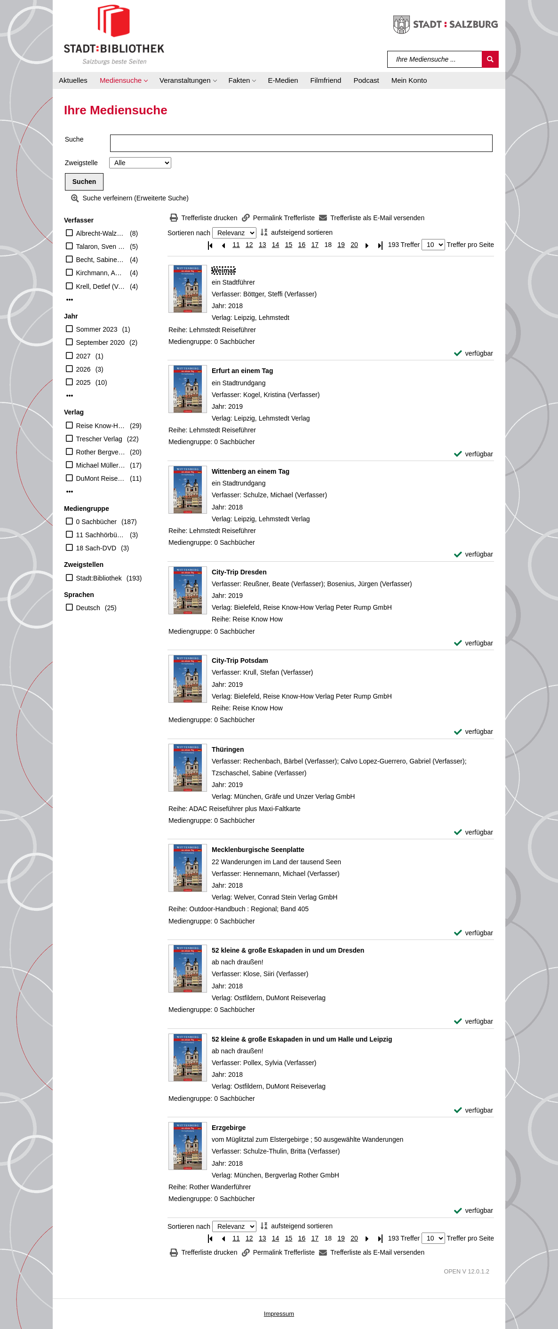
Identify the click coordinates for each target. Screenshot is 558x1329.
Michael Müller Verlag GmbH (101, 465)
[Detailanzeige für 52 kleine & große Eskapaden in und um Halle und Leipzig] (302, 1039)
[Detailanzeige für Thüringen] (228, 749)
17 (315, 244)
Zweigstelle (81, 163)
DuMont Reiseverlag (101, 478)
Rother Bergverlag (101, 452)
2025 (83, 382)
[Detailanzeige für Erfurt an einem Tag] (242, 370)
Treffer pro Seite (470, 244)
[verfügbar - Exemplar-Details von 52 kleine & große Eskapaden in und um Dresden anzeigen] (473, 1021)
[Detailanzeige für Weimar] (223, 270)
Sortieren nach (188, 233)
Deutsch (88, 608)
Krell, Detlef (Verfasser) (101, 286)
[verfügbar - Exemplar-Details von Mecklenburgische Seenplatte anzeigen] (473, 933)
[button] (123, 80)
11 (236, 244)
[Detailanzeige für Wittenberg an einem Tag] (250, 471)
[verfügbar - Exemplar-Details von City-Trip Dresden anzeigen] (473, 643)
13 (262, 244)
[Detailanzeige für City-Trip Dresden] (239, 572)
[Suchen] (490, 59)
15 (289, 244)
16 (302, 244)
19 (341, 244)
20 (354, 244)
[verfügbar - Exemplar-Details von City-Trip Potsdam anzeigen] (473, 732)
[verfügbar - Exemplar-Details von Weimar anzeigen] (473, 353)
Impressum (279, 1313)
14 (275, 244)
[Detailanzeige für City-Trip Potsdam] (240, 660)
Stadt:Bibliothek (99, 578)
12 (249, 244)
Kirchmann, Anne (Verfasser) (101, 273)
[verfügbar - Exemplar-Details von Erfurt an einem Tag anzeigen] (473, 454)
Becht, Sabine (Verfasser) (101, 259)
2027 (83, 356)
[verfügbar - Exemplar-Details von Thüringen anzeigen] (473, 832)
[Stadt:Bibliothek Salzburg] (114, 34)
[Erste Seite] (209, 245)
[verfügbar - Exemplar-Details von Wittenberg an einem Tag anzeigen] (473, 554)
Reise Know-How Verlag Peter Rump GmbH (101, 426)
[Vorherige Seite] (223, 245)
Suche (74, 139)
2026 (83, 369)
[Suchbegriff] (435, 59)
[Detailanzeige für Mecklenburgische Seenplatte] (258, 849)
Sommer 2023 (97, 329)
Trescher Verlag (99, 439)
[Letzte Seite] (380, 245)
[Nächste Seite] (367, 245)
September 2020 (100, 342)
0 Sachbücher (96, 521)
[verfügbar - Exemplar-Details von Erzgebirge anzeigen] (473, 1211)
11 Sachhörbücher (101, 535)
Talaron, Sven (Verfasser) (101, 246)
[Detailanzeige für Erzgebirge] (229, 1127)
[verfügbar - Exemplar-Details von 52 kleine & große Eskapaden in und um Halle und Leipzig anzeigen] (473, 1110)
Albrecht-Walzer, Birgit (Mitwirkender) (101, 233)
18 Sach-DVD (96, 548)
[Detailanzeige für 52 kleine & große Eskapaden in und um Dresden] (288, 950)
